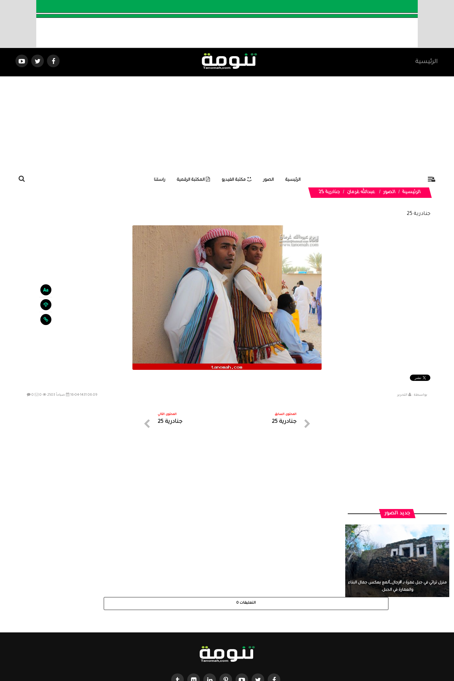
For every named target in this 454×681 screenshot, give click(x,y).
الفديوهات (243, 624)
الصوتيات (217, 624)
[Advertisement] (227, 124)
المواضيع (267, 624)
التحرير (402, 395)
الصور (268, 180)
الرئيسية (426, 62)
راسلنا (159, 180)
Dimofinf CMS (232, 655)
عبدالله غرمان (361, 192)
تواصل (195, 624)
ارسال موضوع (169, 624)
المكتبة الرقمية (193, 180)
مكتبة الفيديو (237, 180)
